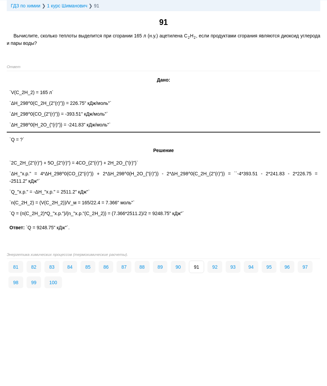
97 (305, 267)
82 (34, 267)
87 (124, 267)
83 (52, 267)
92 (215, 267)
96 (287, 267)
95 (269, 267)
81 (16, 267)
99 (34, 282)
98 (16, 282)
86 (106, 267)
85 (88, 267)
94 (251, 267)
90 (178, 267)
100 (53, 282)
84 (70, 267)
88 (142, 267)
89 (160, 267)
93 (233, 267)
